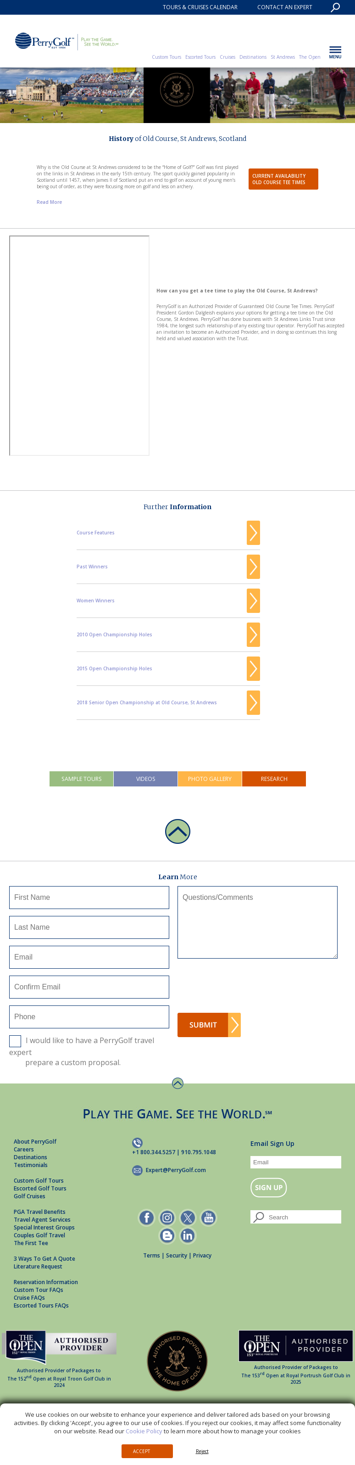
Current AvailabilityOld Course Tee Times (278, 179)
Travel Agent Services (42, 1220)
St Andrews (283, 57)
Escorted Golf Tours (40, 1188)
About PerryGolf (35, 1141)
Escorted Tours (200, 57)
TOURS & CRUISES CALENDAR (200, 7)
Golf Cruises (29, 1196)
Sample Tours (81, 779)
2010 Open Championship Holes (114, 634)
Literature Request (38, 1266)
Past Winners (92, 566)
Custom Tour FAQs (38, 1290)
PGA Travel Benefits (40, 1212)
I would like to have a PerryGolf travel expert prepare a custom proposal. (81, 1051)
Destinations (252, 57)
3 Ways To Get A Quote (44, 1259)
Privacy (202, 1255)
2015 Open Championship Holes (114, 668)
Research (274, 779)
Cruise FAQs (29, 1298)
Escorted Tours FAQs (41, 1305)
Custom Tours (166, 57)
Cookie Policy (144, 1431)
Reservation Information (46, 1282)
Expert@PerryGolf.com (176, 1169)
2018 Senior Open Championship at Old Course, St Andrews (147, 702)
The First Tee (31, 1243)
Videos (145, 779)
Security (176, 1255)
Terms (151, 1255)
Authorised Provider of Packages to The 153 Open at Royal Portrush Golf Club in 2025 (296, 1364)
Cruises (227, 57)
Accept (141, 1451)
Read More (49, 202)
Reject (202, 1451)
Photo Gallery (210, 779)
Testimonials (31, 1165)
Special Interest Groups (44, 1227)
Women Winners (96, 600)
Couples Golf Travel (39, 1235)
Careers (24, 1149)
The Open (310, 57)
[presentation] (247, 988)
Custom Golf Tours (39, 1180)
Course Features (96, 532)
